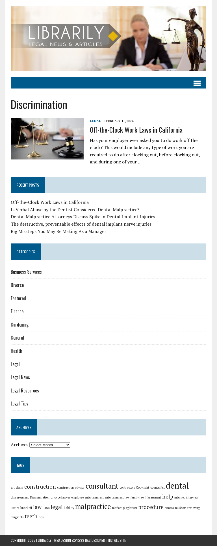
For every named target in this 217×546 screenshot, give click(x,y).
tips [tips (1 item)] (41, 517)
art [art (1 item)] (13, 487)
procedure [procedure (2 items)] (151, 506)
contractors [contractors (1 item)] (127, 487)
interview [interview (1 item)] (192, 497)
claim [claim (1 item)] (19, 487)
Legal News (20, 377)
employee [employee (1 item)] (77, 497)
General (17, 337)
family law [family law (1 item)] (137, 497)
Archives (19, 444)
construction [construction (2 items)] (40, 486)
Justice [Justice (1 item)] (15, 508)
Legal (95, 121)
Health (16, 351)
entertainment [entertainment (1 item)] (94, 497)
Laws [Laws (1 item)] (46, 508)
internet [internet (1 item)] (179, 497)
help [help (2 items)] (167, 496)
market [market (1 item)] (117, 508)
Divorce (17, 285)
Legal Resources (25, 390)
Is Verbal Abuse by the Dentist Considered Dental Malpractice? (75, 209)
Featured (18, 298)
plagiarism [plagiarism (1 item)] (130, 508)
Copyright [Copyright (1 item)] (142, 487)
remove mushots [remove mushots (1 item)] (175, 508)
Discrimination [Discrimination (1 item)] (39, 497)
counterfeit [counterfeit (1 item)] (157, 487)
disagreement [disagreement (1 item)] (20, 497)
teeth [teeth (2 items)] (31, 516)
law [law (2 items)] (37, 506)
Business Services (26, 271)
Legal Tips (19, 403)
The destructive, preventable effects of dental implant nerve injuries (81, 224)
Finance (17, 311)
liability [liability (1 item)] (69, 508)
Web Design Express (69, 540)
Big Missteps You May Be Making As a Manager (58, 231)
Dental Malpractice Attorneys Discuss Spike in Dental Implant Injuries (83, 216)
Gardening (20, 324)
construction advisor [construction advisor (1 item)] (70, 487)
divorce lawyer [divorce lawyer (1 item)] (60, 497)
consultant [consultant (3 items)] (102, 486)
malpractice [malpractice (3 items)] (93, 506)
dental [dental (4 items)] (177, 485)
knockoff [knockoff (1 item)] (26, 508)
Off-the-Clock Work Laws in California (136, 129)
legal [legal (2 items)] (57, 506)
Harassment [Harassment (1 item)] (153, 497)
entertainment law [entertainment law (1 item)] (117, 497)
